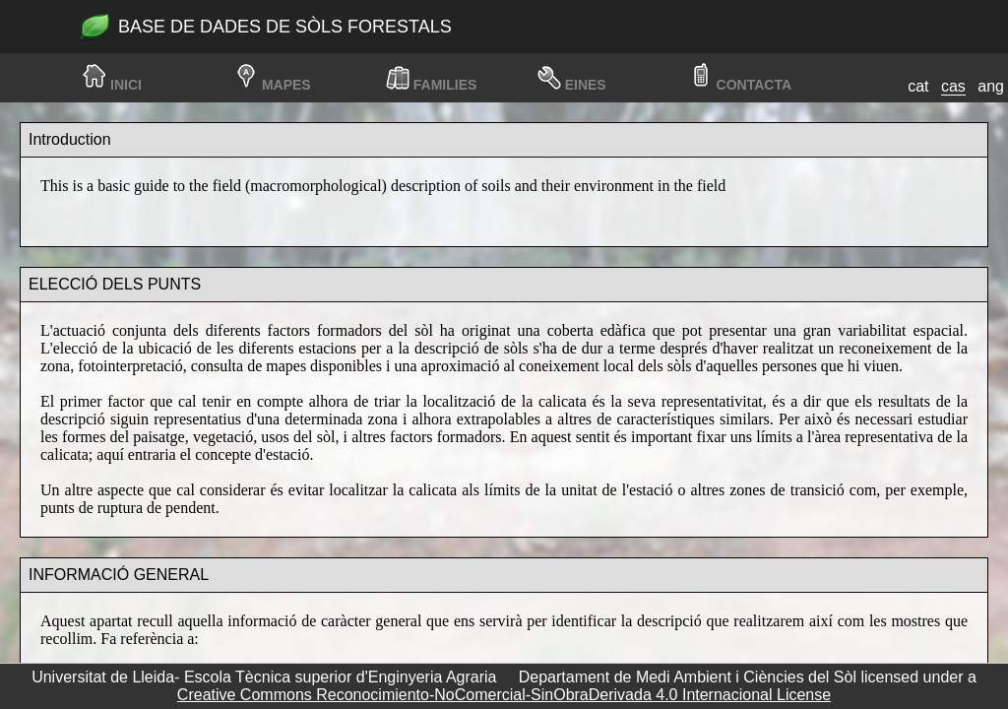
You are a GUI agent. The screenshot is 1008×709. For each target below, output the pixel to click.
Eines (585, 85)
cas (953, 86)
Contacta (754, 85)
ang (990, 86)
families (445, 85)
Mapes (286, 85)
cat (918, 86)
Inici (126, 85)
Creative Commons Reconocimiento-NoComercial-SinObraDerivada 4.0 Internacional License (504, 694)
